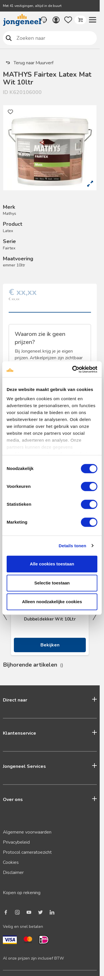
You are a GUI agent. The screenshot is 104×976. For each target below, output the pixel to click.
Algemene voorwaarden (27, 832)
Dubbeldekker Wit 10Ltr (50, 619)
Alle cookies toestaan (52, 563)
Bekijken (50, 645)
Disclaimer (13, 872)
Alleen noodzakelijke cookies (52, 601)
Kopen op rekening (21, 893)
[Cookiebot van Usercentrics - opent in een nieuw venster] (73, 369)
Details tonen (72, 545)
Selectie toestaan (52, 582)
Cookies (11, 862)
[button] (92, 20)
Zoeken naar (8, 38)
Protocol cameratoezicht (27, 852)
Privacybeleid (16, 842)
